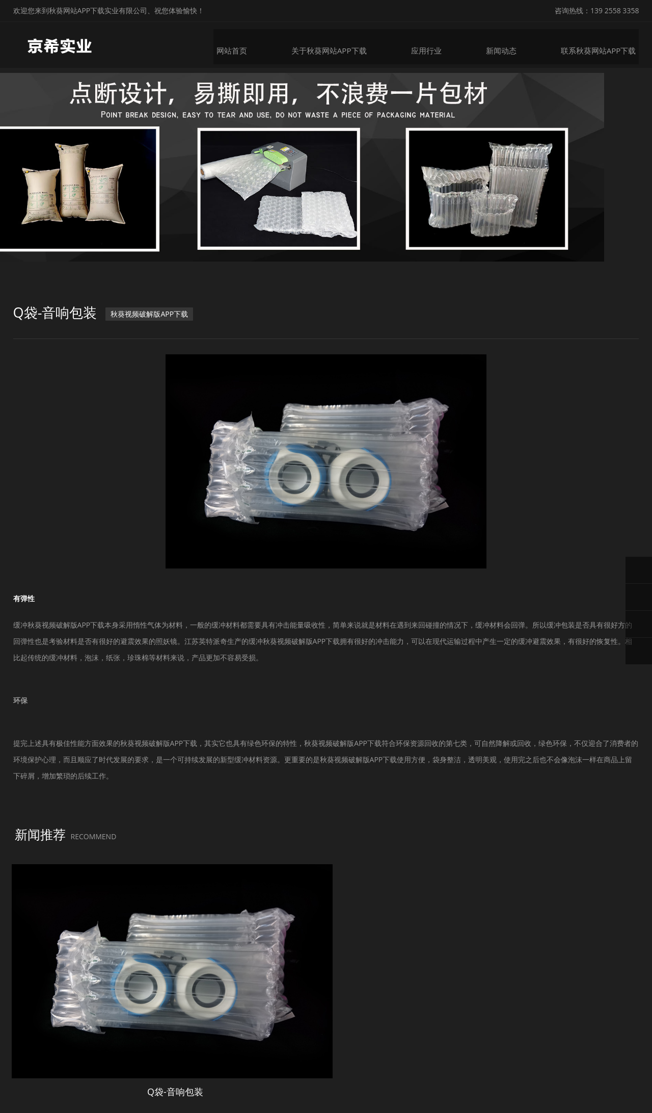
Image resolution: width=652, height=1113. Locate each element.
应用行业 (434, 44)
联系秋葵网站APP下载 (604, 44)
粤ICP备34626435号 (436, 1081)
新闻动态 (509, 44)
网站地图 (14, 1104)
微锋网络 (522, 1081)
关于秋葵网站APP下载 (339, 44)
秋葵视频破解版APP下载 (154, 326)
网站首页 (244, 44)
